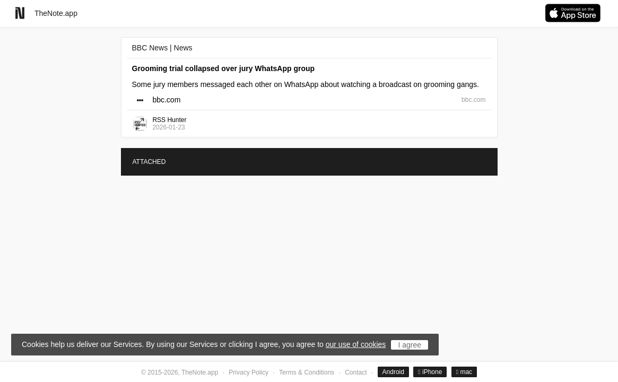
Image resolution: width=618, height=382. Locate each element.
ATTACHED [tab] (149, 162)
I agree (409, 345)
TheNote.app (55, 13)
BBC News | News (162, 48)
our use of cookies (356, 344)
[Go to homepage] (20, 13)
